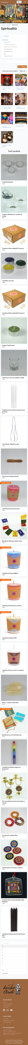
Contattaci (5, 1007)
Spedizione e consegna (8, 1020)
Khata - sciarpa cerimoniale (10, 702)
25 (3, 970)
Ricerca (21, 66)
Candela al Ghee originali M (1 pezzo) (13, 313)
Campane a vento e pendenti (10, 46)
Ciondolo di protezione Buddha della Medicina (13, 900)
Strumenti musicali (8, 49)
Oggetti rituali (7, 42)
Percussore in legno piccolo (10, 476)
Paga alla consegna (7, 1030)
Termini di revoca (7, 1022)
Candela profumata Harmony (11, 509)
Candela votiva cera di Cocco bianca (13, 670)
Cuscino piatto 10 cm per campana (12, 867)
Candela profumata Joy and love (12, 605)
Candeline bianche (7, 182)
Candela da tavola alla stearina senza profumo (13, 411)
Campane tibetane (8, 56)
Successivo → (5, 973)
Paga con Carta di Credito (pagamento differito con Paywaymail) (12, 1034)
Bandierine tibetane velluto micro (12, 541)
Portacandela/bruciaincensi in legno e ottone (13, 802)
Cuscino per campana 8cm (10, 835)
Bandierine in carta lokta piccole (11, 735)
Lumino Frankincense (8, 345)
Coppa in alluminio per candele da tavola (12, 215)
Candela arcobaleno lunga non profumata (11, 768)
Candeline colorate (8, 281)
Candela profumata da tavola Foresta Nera (13, 935)
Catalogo (8, 24)
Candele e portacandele (9, 44)
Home (3, 24)
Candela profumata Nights (10, 573)
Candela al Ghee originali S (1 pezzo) (13, 248)
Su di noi (5, 1002)
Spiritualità (5, 39)
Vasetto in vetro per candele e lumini (13, 377)
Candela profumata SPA (9, 638)
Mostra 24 (23, 71)
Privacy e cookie (7, 1005)
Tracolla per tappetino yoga (10, 444)
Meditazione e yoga (8, 51)
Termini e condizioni (7, 1004)
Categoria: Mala (19, 126)
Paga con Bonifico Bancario (9, 1031)
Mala (5, 53)
